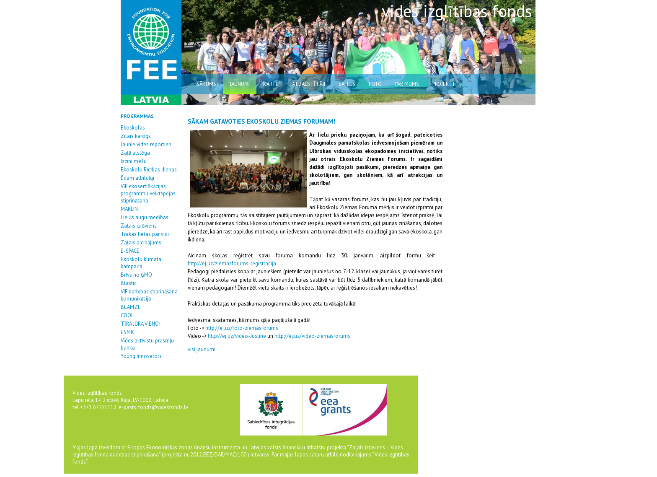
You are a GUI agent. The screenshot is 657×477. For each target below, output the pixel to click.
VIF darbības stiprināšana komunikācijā (149, 295)
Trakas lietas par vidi (145, 234)
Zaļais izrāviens (139, 225)
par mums (407, 84)
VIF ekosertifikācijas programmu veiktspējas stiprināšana (148, 193)
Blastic (129, 283)
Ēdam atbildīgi (137, 177)
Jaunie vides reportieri (146, 144)
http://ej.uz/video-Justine (237, 336)
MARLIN (129, 209)
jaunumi (240, 84)
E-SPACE (130, 250)
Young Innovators (141, 356)
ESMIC (128, 332)
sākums (206, 84)
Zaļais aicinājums (141, 242)
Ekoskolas (133, 127)
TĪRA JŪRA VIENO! (140, 323)
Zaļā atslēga (135, 152)
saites (347, 84)
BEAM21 (130, 307)
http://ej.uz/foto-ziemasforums (241, 328)
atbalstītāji (308, 84)
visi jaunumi (201, 349)
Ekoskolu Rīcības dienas (149, 169)
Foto (375, 84)
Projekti (443, 84)
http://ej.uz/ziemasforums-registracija (232, 263)
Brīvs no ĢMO (136, 274)
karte (271, 84)
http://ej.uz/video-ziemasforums (312, 336)
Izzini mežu (134, 161)
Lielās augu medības (144, 217)
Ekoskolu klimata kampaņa (141, 263)
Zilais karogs (136, 136)
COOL (127, 315)
